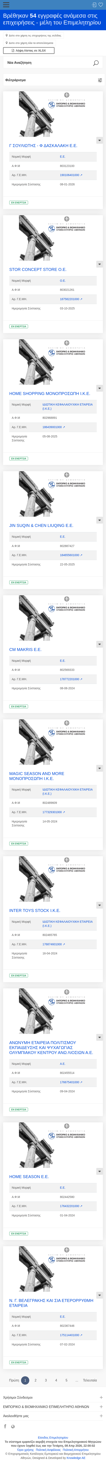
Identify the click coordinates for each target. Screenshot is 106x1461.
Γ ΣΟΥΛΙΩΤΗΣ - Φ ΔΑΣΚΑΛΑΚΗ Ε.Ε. (43, 145)
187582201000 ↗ (71, 299)
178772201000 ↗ (71, 679)
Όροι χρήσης (25, 1449)
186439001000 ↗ (53, 427)
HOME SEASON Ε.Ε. (29, 1176)
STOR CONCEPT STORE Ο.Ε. (38, 269)
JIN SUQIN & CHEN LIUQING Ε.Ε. (41, 525)
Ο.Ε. (63, 280)
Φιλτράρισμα (15, 80)
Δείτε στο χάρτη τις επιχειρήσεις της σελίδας (35, 35)
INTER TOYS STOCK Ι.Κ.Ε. (34, 910)
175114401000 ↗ (71, 1335)
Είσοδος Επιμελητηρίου (53, 1437)
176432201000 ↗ (71, 1206)
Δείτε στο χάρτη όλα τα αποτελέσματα (31, 43)
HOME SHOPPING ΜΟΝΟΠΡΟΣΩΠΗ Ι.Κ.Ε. (49, 393)
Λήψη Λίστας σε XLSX (29, 50)
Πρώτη (14, 1380)
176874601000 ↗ (53, 944)
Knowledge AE (76, 1458)
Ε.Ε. (62, 156)
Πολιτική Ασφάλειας (48, 1449)
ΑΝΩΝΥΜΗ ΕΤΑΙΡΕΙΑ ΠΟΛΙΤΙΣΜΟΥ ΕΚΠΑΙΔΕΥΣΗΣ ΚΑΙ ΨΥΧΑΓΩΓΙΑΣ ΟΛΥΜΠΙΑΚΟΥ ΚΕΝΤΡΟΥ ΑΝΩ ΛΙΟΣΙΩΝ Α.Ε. (51, 1047)
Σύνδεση (94, 5)
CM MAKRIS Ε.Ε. (25, 649)
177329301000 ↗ (53, 812)
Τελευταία (90, 1380)
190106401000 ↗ (71, 175)
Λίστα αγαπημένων (100, 5)
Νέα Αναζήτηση (19, 62)
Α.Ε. (62, 1063)
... (76, 1380)
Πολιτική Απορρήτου (76, 1449)
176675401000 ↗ (71, 1082)
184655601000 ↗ (71, 555)
